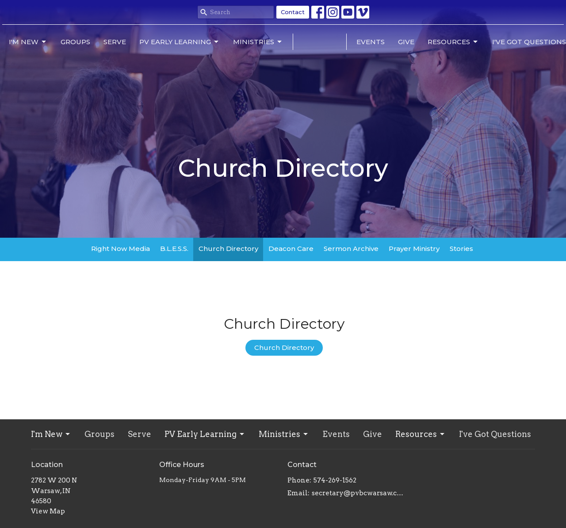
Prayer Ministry (414, 248)
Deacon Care (291, 248)
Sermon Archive (351, 248)
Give (406, 42)
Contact (293, 11)
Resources (453, 42)
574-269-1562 (335, 480)
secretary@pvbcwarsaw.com (359, 493)
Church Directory (228, 248)
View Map (48, 511)
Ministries (258, 42)
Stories (461, 248)
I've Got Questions (529, 42)
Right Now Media (120, 248)
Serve (114, 42)
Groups (75, 42)
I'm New (28, 42)
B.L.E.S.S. (174, 248)
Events (370, 42)
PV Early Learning (179, 42)
